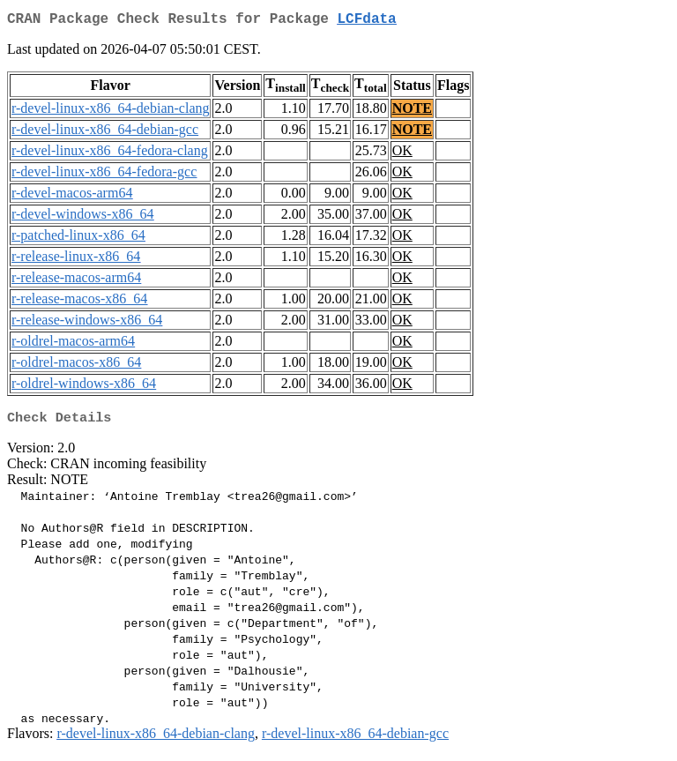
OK (402, 153)
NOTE (412, 111)
